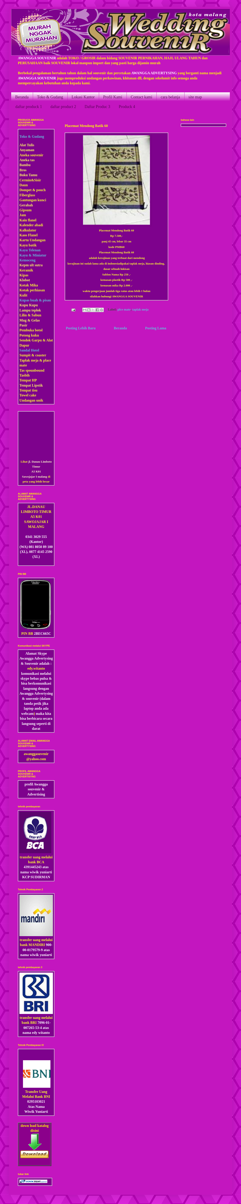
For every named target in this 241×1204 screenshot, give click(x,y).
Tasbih (24, 375)
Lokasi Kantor (83, 97)
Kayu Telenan (30, 250)
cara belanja (170, 97)
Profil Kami (112, 97)
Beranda (22, 97)
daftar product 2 (63, 106)
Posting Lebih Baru (81, 328)
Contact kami (141, 97)
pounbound (35, 370)
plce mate (124, 309)
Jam (22, 215)
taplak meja (140, 309)
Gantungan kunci (32, 200)
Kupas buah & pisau (35, 300)
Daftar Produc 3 (97, 106)
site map (195, 97)
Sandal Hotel (29, 350)
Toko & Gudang (50, 97)
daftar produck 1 (28, 106)
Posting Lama (155, 328)
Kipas (23, 275)
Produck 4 (127, 106)
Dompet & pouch (32, 190)
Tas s (23, 370)
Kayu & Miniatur (32, 255)
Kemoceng (27, 260)
